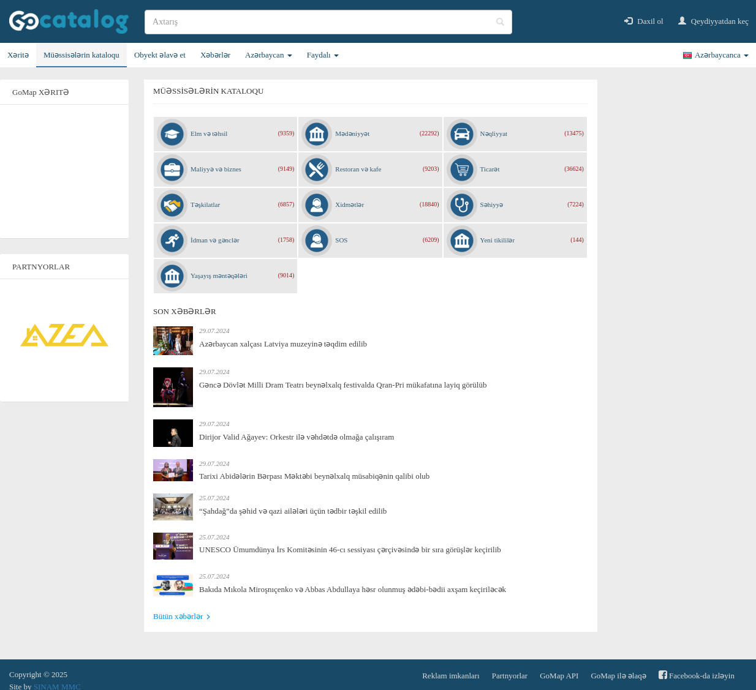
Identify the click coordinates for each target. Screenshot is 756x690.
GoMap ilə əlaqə (618, 675)
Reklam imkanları (451, 675)
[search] (328, 22)
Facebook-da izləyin (697, 675)
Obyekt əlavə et (160, 54)
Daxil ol (643, 21)
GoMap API (559, 675)
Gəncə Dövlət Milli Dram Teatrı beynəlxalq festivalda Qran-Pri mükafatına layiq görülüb (342, 384)
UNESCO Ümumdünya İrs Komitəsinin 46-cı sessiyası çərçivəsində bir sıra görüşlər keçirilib (350, 549)
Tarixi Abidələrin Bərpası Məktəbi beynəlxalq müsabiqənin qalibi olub (314, 476)
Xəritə (18, 54)
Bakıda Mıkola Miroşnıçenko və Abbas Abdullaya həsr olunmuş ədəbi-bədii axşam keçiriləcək (352, 589)
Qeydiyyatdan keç (713, 21)
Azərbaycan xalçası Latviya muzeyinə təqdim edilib (283, 343)
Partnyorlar (509, 675)
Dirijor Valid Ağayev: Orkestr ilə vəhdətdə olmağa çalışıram (296, 436)
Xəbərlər (215, 54)
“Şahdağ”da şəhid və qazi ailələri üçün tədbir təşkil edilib (293, 511)
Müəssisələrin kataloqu (81, 54)
